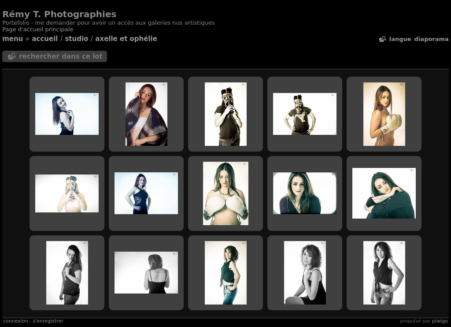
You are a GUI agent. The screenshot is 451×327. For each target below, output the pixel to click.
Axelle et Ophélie (126, 39)
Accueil (45, 39)
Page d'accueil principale (37, 29)
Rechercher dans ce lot (61, 56)
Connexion (15, 321)
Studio (76, 39)
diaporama (431, 39)
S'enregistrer (48, 321)
